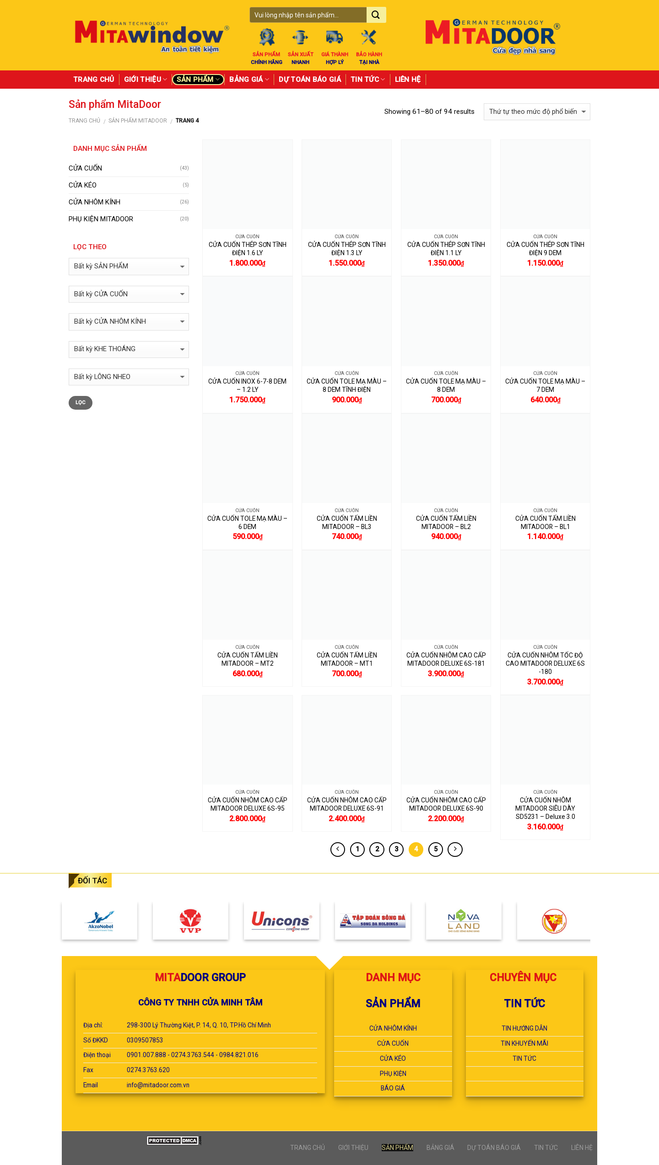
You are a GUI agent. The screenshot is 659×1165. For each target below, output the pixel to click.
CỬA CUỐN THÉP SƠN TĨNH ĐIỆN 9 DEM (545, 249)
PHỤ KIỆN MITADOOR (101, 219)
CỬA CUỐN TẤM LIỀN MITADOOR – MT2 (247, 659)
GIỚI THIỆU (145, 79)
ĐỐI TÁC (92, 880)
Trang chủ (84, 121)
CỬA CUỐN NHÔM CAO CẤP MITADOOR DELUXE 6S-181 (446, 659)
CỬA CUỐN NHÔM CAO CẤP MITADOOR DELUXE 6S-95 (247, 804)
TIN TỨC (368, 79)
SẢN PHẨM (198, 79)
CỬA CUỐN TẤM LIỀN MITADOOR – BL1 (545, 522)
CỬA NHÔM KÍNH (94, 202)
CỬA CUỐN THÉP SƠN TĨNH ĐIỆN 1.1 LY (446, 249)
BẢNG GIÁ (249, 79)
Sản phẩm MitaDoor (137, 121)
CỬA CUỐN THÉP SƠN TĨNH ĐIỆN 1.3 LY (347, 249)
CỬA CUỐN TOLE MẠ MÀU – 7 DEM (545, 385)
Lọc (81, 402)
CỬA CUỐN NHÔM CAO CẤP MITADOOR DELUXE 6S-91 (347, 804)
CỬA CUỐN (85, 168)
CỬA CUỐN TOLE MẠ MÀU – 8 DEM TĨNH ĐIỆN (347, 385)
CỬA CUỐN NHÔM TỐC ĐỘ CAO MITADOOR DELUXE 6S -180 (545, 663)
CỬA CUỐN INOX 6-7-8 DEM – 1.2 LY (247, 385)
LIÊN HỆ (408, 79)
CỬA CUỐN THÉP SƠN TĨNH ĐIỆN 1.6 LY (247, 249)
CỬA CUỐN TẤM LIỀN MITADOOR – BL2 (446, 522)
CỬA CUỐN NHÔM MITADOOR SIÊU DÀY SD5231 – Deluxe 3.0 (545, 808)
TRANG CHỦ (93, 79)
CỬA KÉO (83, 185)
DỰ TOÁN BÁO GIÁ (310, 79)
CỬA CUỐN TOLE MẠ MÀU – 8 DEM (446, 385)
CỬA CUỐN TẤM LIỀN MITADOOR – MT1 (347, 659)
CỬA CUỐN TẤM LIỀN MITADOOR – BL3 (347, 522)
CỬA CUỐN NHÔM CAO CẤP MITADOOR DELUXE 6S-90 (446, 804)
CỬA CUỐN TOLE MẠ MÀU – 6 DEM (247, 522)
